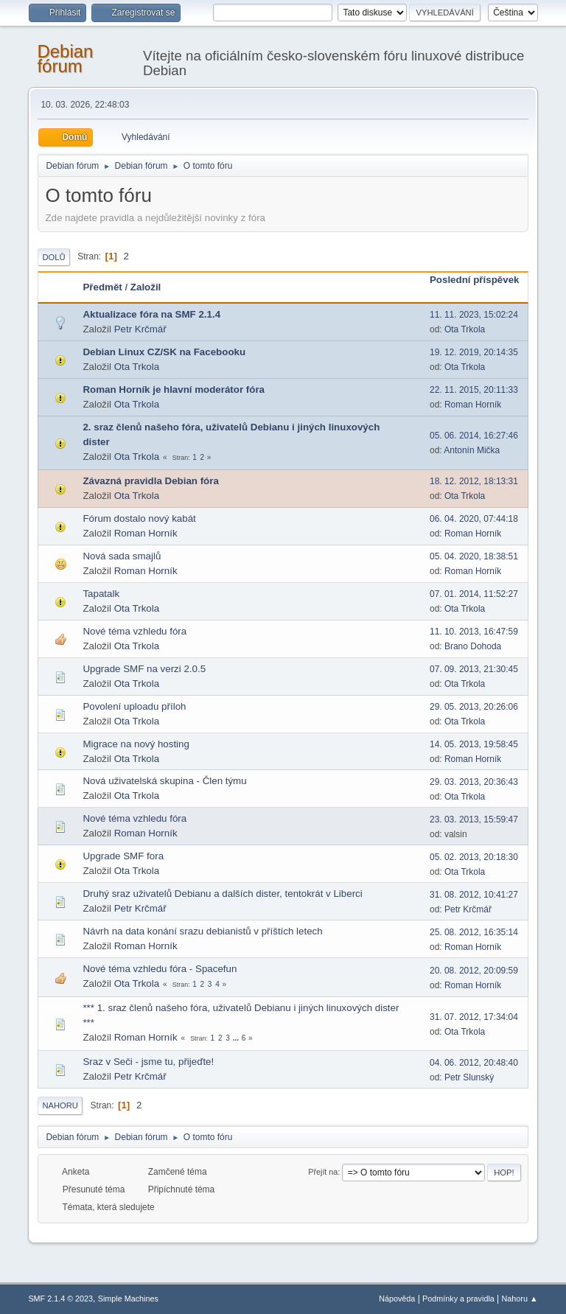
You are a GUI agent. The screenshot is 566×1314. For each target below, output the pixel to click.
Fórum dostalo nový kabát (139, 518)
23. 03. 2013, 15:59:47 (474, 819)
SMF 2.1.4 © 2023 (60, 1298)
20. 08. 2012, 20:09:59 (474, 970)
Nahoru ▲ (520, 1298)
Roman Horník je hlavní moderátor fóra (174, 389)
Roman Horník (472, 404)
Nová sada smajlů (122, 556)
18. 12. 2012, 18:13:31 (474, 481)
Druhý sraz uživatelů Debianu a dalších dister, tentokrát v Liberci (222, 893)
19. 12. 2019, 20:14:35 (474, 352)
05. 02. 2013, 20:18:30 (474, 857)
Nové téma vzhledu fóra (134, 631)
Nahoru (59, 1105)
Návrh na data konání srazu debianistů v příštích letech (202, 931)
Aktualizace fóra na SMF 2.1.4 (151, 314)
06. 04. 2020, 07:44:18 (474, 519)
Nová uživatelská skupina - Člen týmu (164, 780)
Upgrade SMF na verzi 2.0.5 (144, 668)
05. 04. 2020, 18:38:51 (474, 556)
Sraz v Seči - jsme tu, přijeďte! (148, 1061)
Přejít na (323, 1171)
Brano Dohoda (472, 646)
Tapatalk (101, 593)
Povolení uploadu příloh (134, 706)
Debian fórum (65, 58)
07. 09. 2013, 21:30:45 (474, 669)
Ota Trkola (464, 329)
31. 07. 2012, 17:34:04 (474, 1017)
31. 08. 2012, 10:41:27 (474, 895)
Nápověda (397, 1298)
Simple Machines (128, 1298)
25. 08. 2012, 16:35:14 (474, 932)
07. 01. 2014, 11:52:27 (474, 594)
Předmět (102, 287)
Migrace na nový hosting (136, 743)
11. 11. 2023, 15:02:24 (474, 315)
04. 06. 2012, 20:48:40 (474, 1063)
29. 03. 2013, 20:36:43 (474, 782)
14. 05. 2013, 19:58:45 (474, 744)
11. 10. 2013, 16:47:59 (474, 631)
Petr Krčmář (140, 329)
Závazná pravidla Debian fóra (150, 480)
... (237, 1038)
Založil (145, 287)
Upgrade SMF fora (123, 856)
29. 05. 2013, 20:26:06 (474, 707)
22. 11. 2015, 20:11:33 (474, 390)
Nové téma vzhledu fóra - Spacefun (160, 968)
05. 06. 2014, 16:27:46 (474, 435)
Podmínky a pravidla (458, 1298)
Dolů (53, 257)
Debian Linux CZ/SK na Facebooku (164, 351)
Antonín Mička (472, 450)
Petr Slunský (469, 1077)
